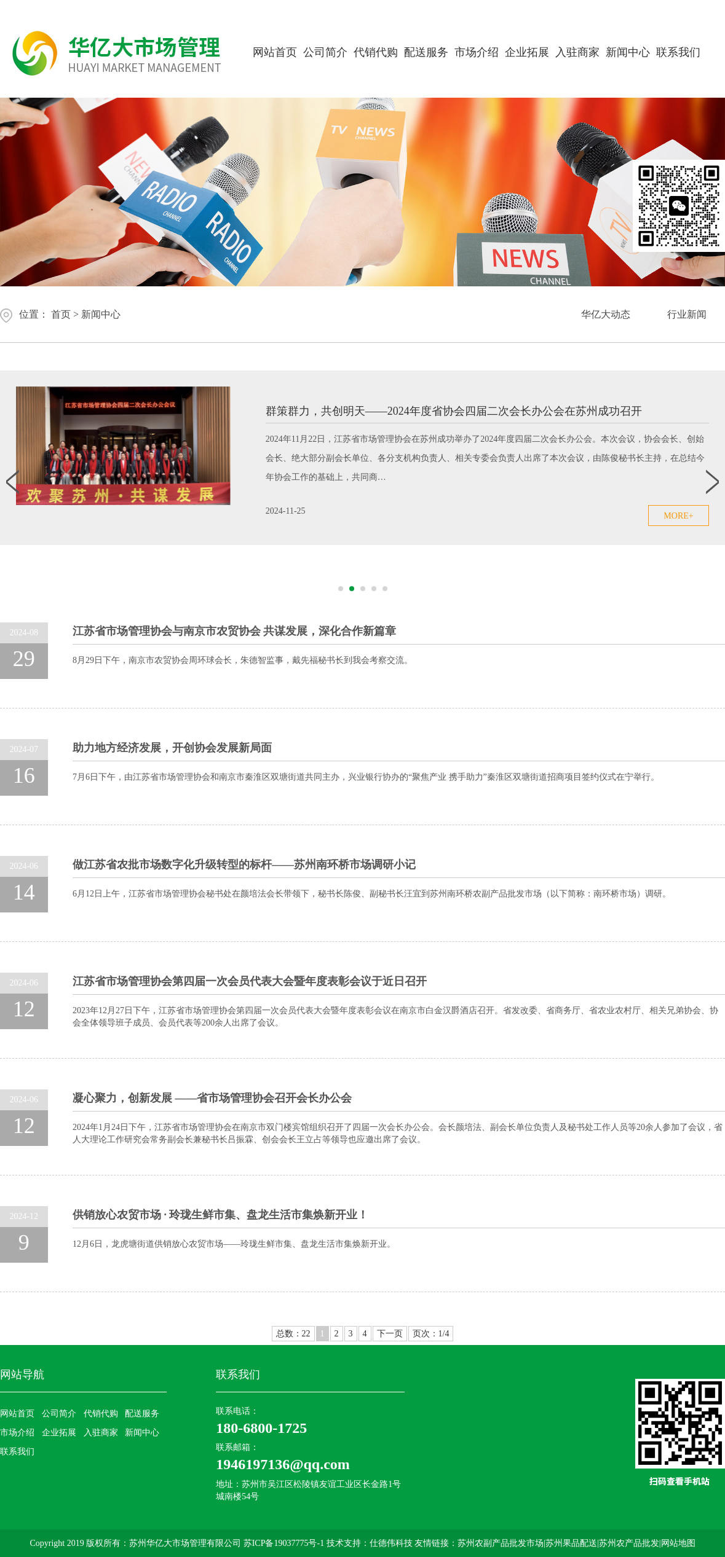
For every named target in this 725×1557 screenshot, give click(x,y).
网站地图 (678, 1543)
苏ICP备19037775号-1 (285, 1543)
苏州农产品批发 (629, 1543)
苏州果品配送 (571, 1543)
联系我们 (678, 52)
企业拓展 (527, 52)
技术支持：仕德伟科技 (370, 1543)
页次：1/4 (431, 1333)
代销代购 (376, 52)
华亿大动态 (605, 314)
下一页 (390, 1333)
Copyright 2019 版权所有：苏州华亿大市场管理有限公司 (136, 1543)
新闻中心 (628, 52)
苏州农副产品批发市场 (501, 1543)
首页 (61, 314)
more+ (678, 515)
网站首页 (275, 52)
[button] (340, 588)
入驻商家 (577, 52)
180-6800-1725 (261, 1428)
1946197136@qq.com (283, 1464)
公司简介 (325, 52)
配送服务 (426, 52)
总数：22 (293, 1333)
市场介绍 (476, 52)
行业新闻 (687, 314)
